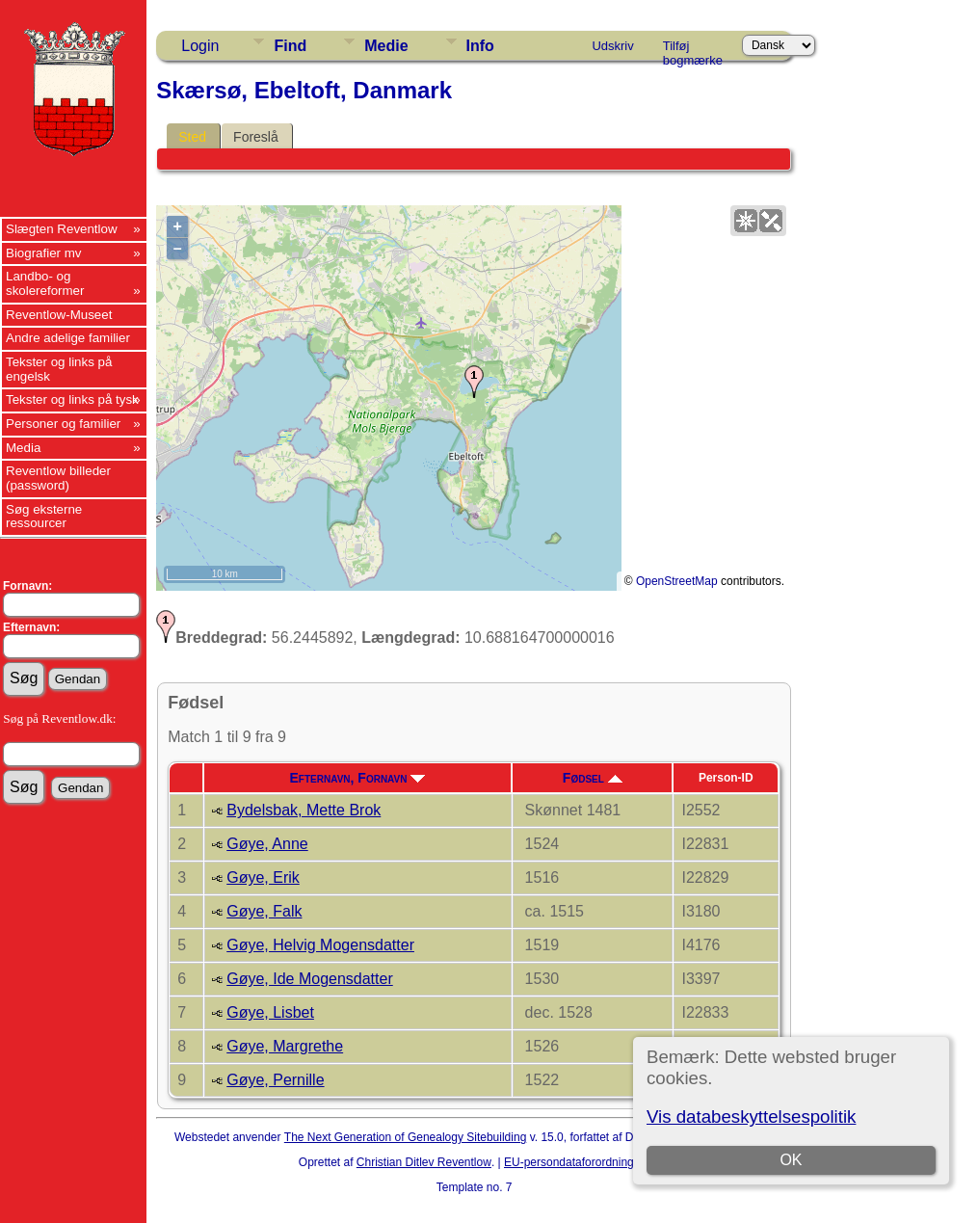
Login (200, 46)
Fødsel (592, 777)
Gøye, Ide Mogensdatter (309, 978)
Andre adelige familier (68, 338)
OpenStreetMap (677, 581)
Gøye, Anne (267, 844)
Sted (192, 137)
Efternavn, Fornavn (358, 777)
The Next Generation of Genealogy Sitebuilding (405, 1137)
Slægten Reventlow (62, 229)
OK (791, 1160)
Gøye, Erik (263, 877)
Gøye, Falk (264, 911)
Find (290, 46)
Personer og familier (63, 423)
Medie (386, 46)
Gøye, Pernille (275, 1080)
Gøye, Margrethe (284, 1046)
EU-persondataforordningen (575, 1162)
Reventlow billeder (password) (58, 478)
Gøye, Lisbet (270, 1012)
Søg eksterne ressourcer (44, 516)
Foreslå (255, 137)
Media (23, 447)
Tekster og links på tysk (72, 399)
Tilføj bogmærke (693, 49)
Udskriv (612, 46)
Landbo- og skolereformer (45, 283)
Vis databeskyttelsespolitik (751, 1116)
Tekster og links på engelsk (59, 369)
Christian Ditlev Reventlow (424, 1162)
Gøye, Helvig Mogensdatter (320, 945)
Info (480, 46)
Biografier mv (44, 253)
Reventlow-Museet (59, 314)
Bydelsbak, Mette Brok (303, 810)
